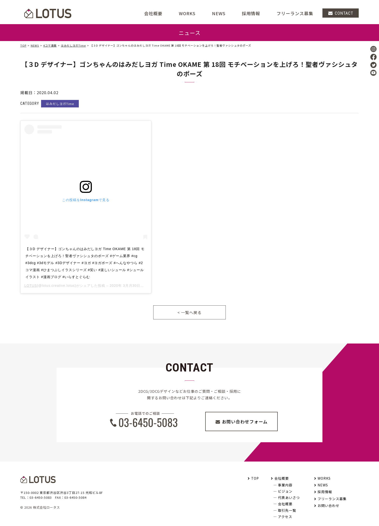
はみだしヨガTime (73, 45)
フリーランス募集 (295, 13)
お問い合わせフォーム (245, 421)
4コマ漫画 (50, 45)
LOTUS (30, 286)
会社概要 (281, 478)
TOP (23, 45)
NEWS (219, 13)
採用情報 (251, 13)
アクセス (285, 516)
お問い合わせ (328, 505)
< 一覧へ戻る (189, 312)
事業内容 (285, 485)
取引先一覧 (287, 510)
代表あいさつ (289, 497)
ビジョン (285, 491)
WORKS (187, 13)
